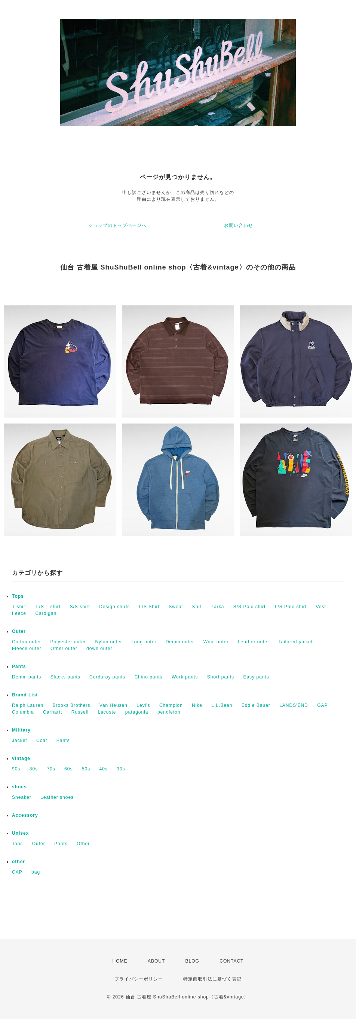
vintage (21, 758)
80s (34, 769)
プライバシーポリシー (138, 979)
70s (51, 769)
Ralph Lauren (27, 705)
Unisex (20, 833)
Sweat (176, 606)
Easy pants (256, 677)
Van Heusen (113, 705)
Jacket (19, 740)
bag (35, 872)
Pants (19, 666)
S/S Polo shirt (249, 606)
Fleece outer (27, 648)
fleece (19, 613)
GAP (322, 705)
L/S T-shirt (48, 606)
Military (21, 730)
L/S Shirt (149, 606)
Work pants (185, 677)
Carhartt (52, 712)
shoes (19, 786)
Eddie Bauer (256, 705)
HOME (120, 961)
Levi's (143, 705)
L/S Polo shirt (291, 606)
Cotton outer (26, 641)
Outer (19, 631)
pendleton (169, 712)
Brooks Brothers (71, 705)
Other (83, 843)
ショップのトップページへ (117, 225)
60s (68, 769)
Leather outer (253, 641)
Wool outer (216, 641)
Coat (41, 740)
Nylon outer (108, 641)
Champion (171, 705)
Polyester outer (68, 641)
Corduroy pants (107, 677)
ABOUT (156, 961)
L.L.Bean (221, 705)
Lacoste (107, 712)
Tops (18, 596)
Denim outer (180, 641)
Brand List (25, 695)
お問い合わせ (238, 225)
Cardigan (45, 613)
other (18, 861)
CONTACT (231, 961)
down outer (99, 648)
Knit (197, 606)
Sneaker (21, 797)
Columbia (23, 712)
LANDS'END (293, 705)
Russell (80, 712)
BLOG (192, 961)
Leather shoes (57, 797)
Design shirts (114, 606)
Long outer (143, 641)
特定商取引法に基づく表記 (212, 979)
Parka (217, 606)
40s (103, 769)
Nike (197, 705)
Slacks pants (65, 677)
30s (121, 769)
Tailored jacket (296, 641)
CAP (17, 872)
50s (86, 769)
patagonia (136, 712)
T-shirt (19, 606)
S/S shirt (80, 606)
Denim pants (26, 677)
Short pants (220, 677)
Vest (321, 606)
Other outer (63, 648)
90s (16, 769)
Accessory (25, 815)
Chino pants (149, 677)
